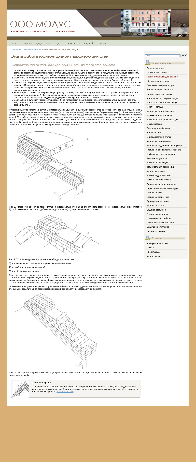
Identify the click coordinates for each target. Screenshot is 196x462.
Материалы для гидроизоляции (162, 98)
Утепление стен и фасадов (160, 111)
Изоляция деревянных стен (160, 89)
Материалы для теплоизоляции (162, 102)
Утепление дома (30, 49)
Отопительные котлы (157, 214)
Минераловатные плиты (159, 137)
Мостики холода (155, 107)
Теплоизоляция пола (157, 158)
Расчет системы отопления (160, 222)
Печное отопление (156, 231)
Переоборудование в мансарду (162, 188)
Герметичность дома (157, 72)
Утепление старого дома (159, 141)
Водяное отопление (156, 210)
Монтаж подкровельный (158, 175)
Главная (15, 49)
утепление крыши (65, 391)
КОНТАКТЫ (103, 43)
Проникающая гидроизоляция (161, 184)
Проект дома (153, 252)
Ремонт (150, 247)
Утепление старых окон (158, 197)
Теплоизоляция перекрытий (160, 167)
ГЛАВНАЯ (15, 43)
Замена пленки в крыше (159, 179)
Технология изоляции (157, 162)
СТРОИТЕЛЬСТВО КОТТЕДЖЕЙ (79, 43)
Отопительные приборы (159, 218)
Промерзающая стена (158, 201)
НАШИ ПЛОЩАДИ (33, 43)
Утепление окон (155, 192)
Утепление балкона (156, 205)
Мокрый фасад (154, 124)
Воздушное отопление (158, 227)
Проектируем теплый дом (159, 94)
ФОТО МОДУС (53, 43)
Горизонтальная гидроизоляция (162, 76)
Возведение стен (155, 68)
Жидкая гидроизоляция (158, 81)
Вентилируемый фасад (158, 128)
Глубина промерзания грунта (161, 154)
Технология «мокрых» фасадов (162, 119)
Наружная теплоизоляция (159, 115)
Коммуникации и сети (157, 243)
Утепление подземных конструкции (164, 145)
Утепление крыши (156, 171)
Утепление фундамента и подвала (164, 150)
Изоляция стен (154, 132)
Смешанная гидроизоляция (160, 85)
